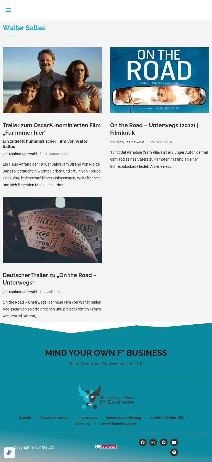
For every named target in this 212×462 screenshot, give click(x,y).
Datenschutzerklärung (123, 418)
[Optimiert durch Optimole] (9, 452)
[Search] (203, 10)
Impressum (87, 418)
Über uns (83, 424)
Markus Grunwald (23, 154)
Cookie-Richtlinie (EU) (167, 418)
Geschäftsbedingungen (117, 424)
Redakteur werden (54, 418)
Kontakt (25, 418)
